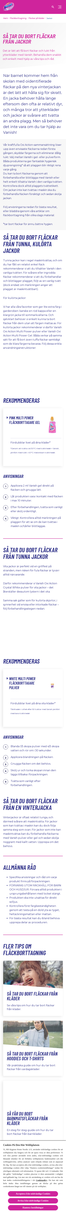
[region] (33, 1176)
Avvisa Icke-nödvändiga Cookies (33, 1201)
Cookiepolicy (41, 1180)
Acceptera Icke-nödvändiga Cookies (33, 1194)
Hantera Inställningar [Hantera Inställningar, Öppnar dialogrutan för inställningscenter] (33, 1207)
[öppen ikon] (53, 7)
